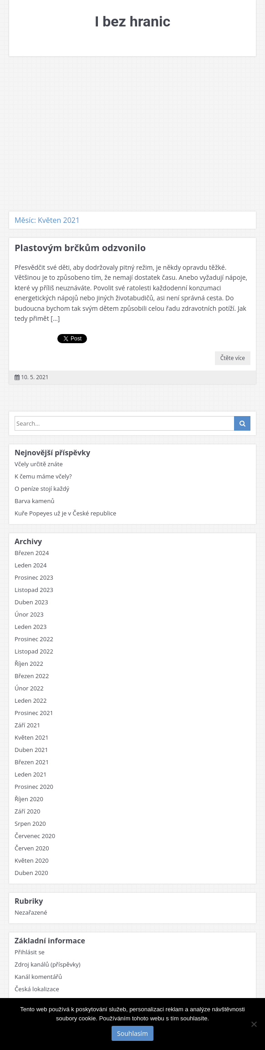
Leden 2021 (30, 774)
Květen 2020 (32, 860)
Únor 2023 (29, 614)
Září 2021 (27, 725)
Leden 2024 (30, 565)
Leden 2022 (30, 700)
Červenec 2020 (35, 836)
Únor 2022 (29, 688)
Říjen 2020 (29, 799)
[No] (253, 1024)
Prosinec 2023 (34, 577)
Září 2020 (27, 811)
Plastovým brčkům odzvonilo (80, 248)
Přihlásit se (30, 952)
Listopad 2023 (34, 590)
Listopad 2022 (34, 651)
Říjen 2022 (29, 663)
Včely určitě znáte (39, 464)
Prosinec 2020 (34, 786)
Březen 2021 (32, 762)
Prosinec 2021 (34, 713)
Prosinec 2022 (34, 639)
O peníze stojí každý (42, 488)
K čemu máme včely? (43, 476)
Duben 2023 (31, 602)
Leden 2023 (30, 627)
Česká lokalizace (37, 989)
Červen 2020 (32, 848)
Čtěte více (232, 358)
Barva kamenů (34, 501)
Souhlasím (132, 1033)
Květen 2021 (32, 737)
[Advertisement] (132, 134)
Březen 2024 (32, 553)
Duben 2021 (31, 750)
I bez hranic (132, 21)
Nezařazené (31, 912)
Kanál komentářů (38, 977)
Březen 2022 (32, 676)
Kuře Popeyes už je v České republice (65, 513)
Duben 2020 (31, 873)
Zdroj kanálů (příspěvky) (48, 964)
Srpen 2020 (30, 823)
